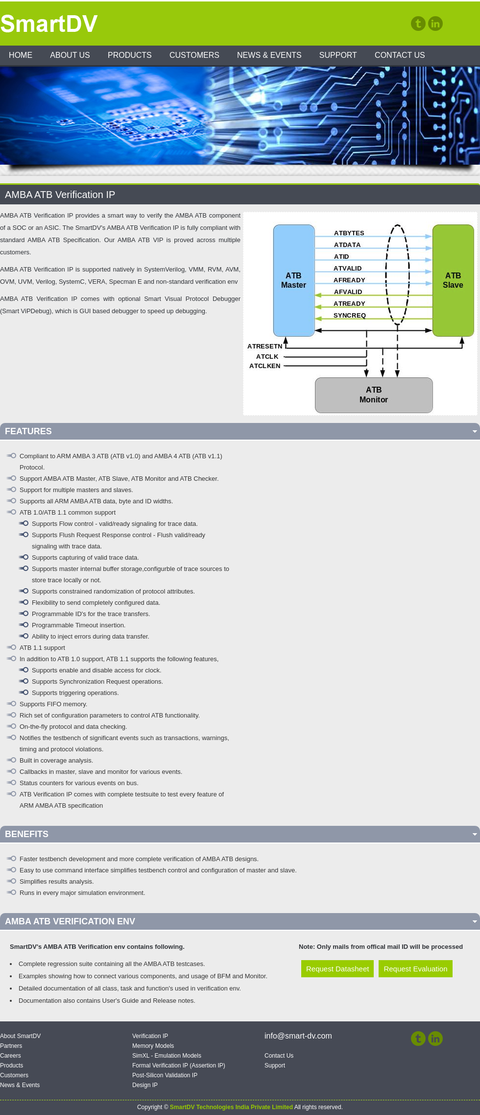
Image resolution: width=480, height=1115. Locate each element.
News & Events (269, 55)
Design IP (145, 1085)
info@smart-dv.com (298, 1036)
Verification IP (150, 1036)
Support (338, 55)
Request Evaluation (415, 969)
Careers (10, 1055)
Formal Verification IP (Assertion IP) (178, 1065)
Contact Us (400, 55)
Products (130, 55)
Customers (194, 55)
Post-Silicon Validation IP (164, 1075)
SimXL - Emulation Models (166, 1055)
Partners (11, 1045)
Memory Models (153, 1045)
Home (20, 55)
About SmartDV (20, 1036)
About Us (70, 55)
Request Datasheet (337, 969)
